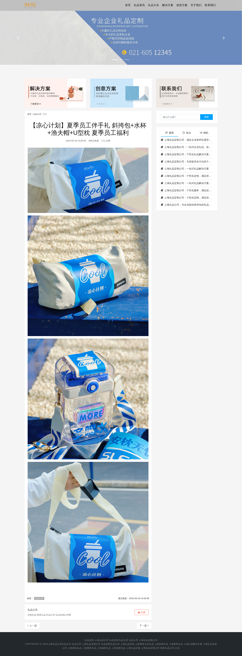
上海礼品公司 (101, 640)
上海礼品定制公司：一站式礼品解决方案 (185, 168)
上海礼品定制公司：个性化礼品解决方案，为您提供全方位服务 (187, 154)
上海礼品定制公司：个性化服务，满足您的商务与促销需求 (187, 190)
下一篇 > (144, 625)
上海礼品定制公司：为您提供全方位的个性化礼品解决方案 (187, 161)
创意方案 (182, 5)
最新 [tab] (169, 132)
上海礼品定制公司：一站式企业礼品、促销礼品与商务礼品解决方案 (187, 147)
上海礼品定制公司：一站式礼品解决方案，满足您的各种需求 (187, 183)
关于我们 (196, 5)
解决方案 (167, 5)
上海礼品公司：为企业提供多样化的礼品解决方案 (187, 204)
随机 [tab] (204, 132)
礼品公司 (39, 598)
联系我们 (210, 5)
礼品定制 (89, 640)
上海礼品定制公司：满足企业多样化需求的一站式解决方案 (187, 140)
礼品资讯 (139, 5)
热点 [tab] (186, 132)
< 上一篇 (32, 625)
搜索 (206, 117)
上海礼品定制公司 (148, 640)
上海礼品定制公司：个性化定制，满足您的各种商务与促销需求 (187, 176)
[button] (18, 38)
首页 (128, 5)
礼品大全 (153, 5)
